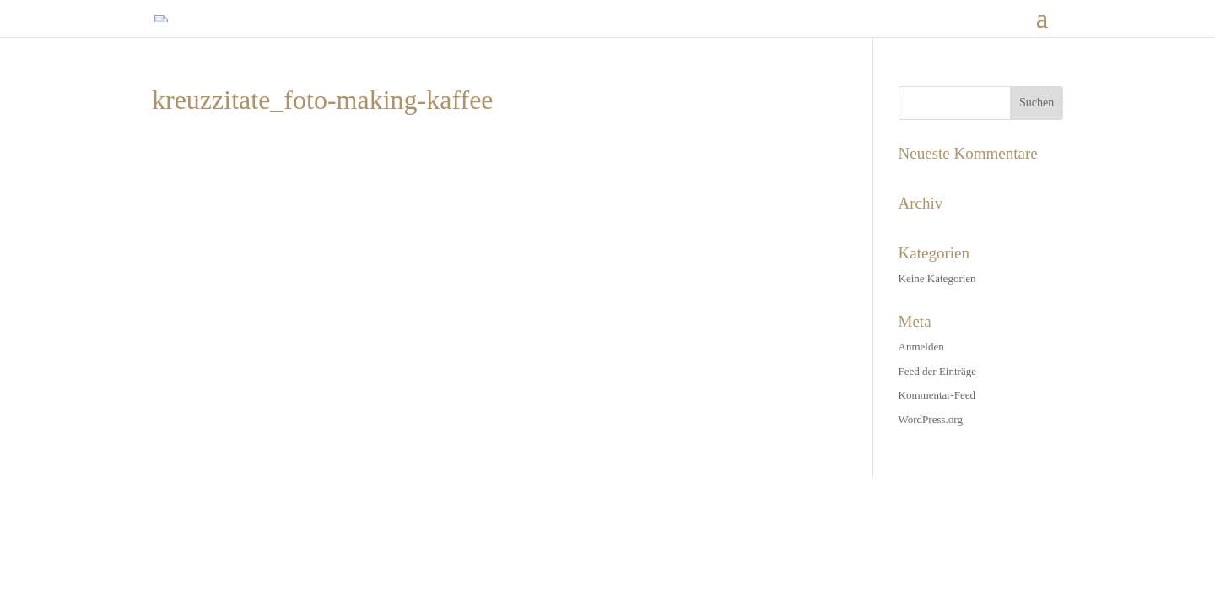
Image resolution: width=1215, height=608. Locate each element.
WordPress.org (931, 419)
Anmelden (921, 346)
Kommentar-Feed (937, 394)
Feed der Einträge (937, 371)
